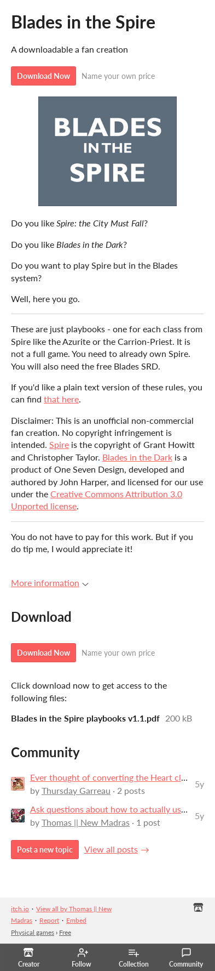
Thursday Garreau (76, 790)
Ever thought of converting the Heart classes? (117, 777)
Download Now (43, 76)
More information (50, 582)
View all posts (111, 849)
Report (49, 920)
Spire (59, 444)
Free (65, 932)
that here (61, 399)
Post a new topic (45, 849)
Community (186, 957)
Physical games (32, 932)
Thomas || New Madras (86, 822)
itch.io (20, 909)
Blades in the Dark (137, 457)
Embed (76, 920)
